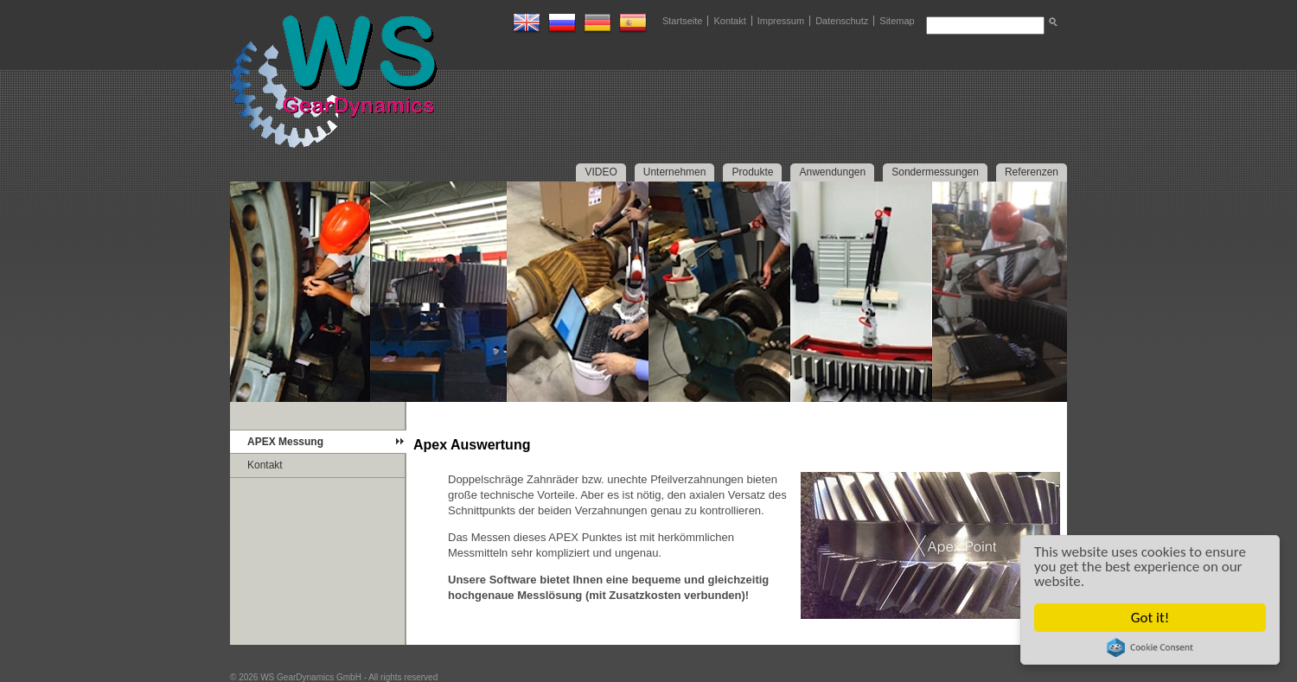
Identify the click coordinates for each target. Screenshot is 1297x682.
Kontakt (729, 21)
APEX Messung (285, 442)
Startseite (682, 21)
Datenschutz (841, 21)
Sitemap (896, 21)
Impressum (780, 21)
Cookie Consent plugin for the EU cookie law (1150, 647)
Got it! (1150, 618)
